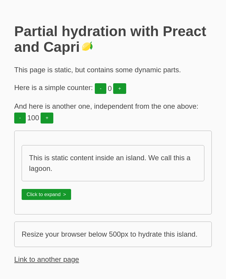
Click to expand (44, 194)
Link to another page (46, 259)
